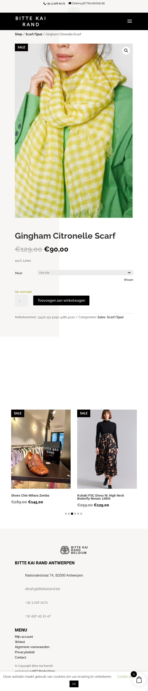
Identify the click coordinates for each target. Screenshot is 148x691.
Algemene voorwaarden (32, 647)
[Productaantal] (21, 300)
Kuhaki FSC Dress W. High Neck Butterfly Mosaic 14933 (100, 497)
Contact (20, 657)
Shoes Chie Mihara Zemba (30, 495)
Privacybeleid (25, 652)
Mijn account (24, 636)
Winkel (20, 642)
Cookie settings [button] (128, 677)
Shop (18, 34)
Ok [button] (74, 684)
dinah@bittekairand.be (42, 589)
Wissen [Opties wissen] (128, 279)
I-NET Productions (42, 671)
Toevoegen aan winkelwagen (61, 300)
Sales (101, 317)
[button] (126, 50)
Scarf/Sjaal (34, 34)
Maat (18, 273)
